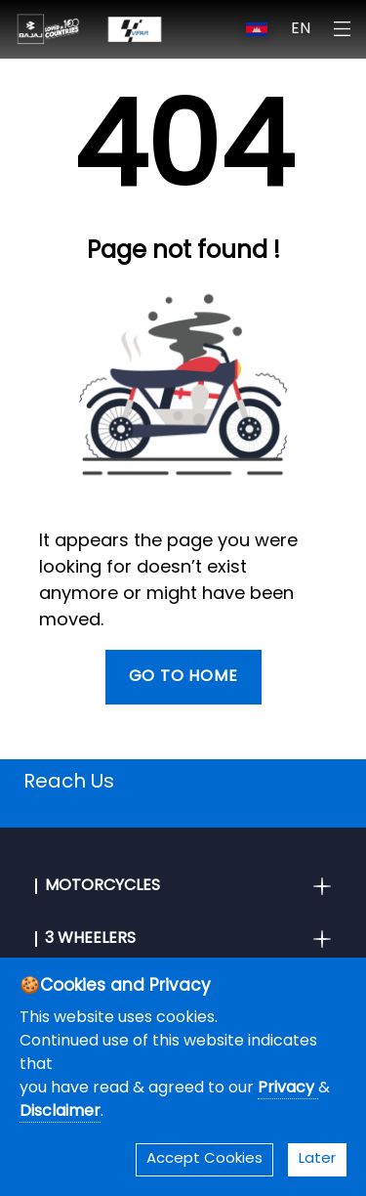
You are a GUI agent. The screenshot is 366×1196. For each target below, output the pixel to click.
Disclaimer (60, 1112)
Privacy (288, 1088)
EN (300, 29)
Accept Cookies (204, 1159)
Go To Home (183, 677)
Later (317, 1159)
